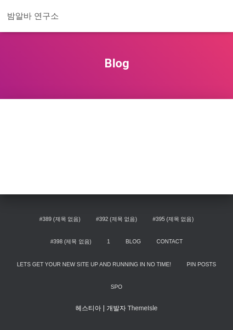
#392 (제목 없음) (116, 219)
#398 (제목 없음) (70, 241)
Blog (133, 241)
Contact (169, 241)
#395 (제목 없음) (173, 219)
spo (116, 287)
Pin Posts (201, 264)
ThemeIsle (142, 308)
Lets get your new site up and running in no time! (94, 264)
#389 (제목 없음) (60, 219)
